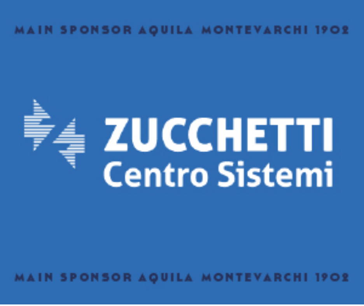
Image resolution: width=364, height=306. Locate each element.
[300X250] (182, 302)
